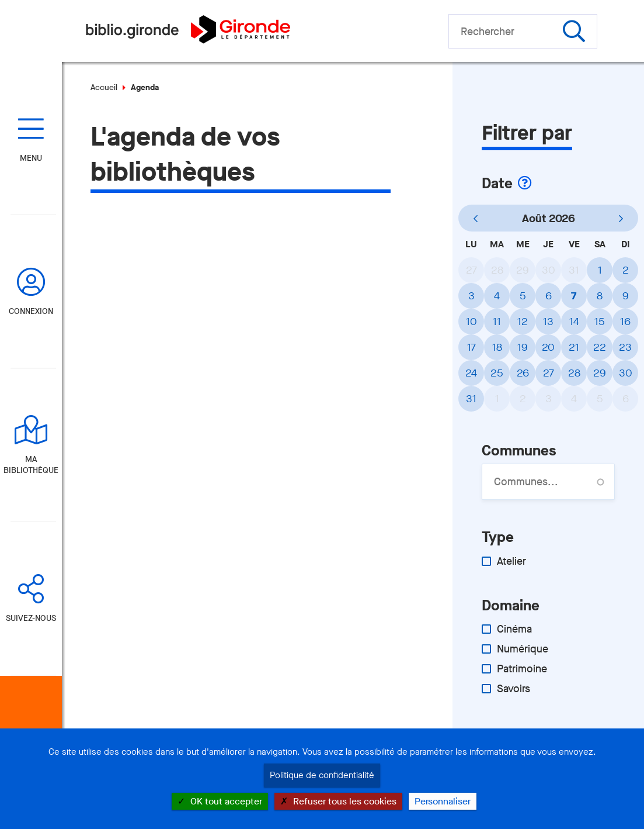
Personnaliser (443, 801)
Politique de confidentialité (322, 775)
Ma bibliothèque (31, 465)
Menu (31, 158)
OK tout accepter (219, 801)
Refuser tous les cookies (338, 801)
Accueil (103, 87)
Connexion (31, 311)
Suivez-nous (31, 618)
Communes (519, 450)
